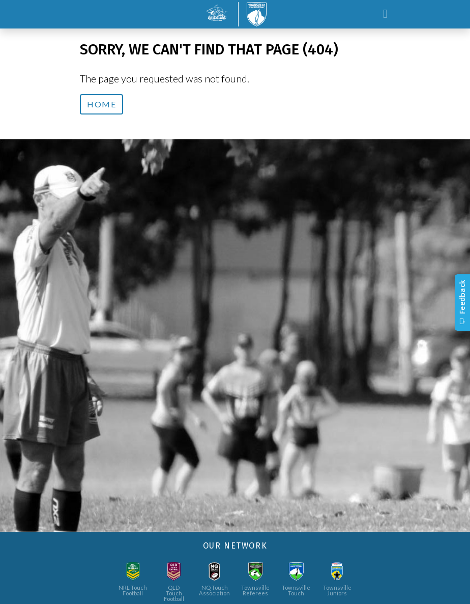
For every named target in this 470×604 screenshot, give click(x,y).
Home (101, 104)
